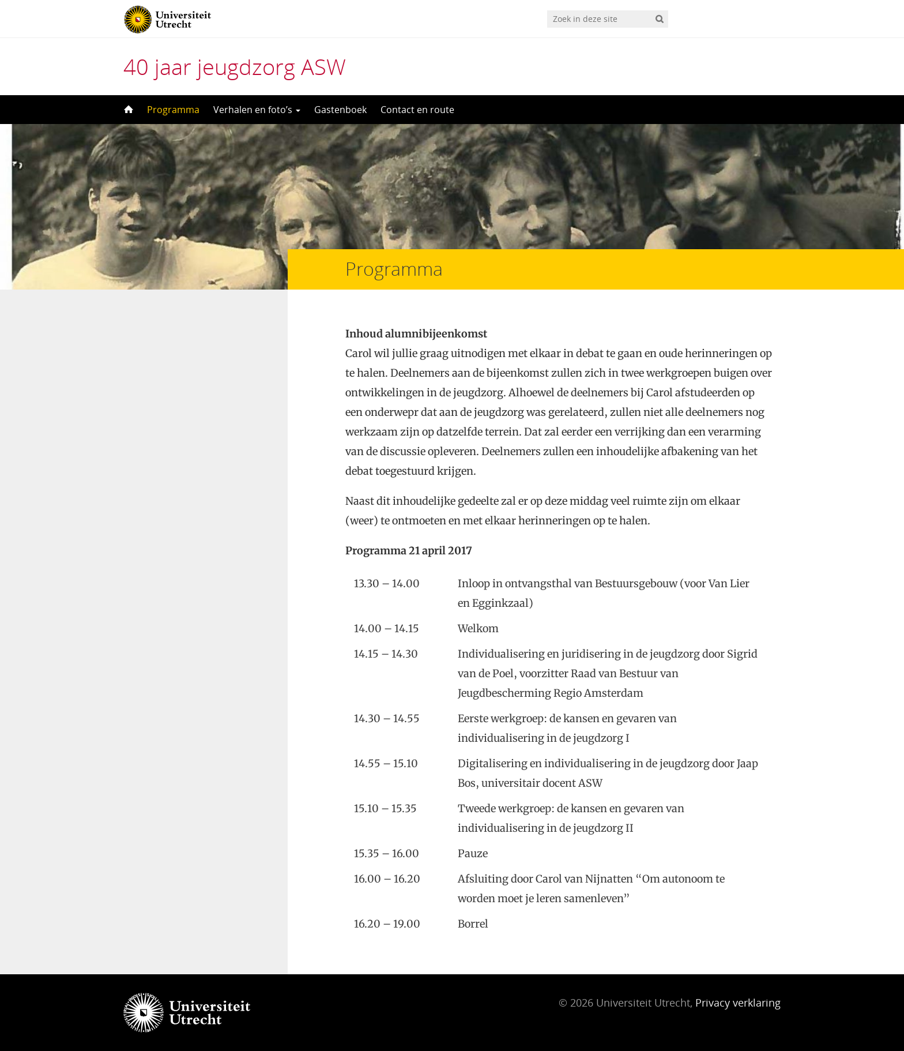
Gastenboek (340, 109)
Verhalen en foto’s (256, 109)
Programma (173, 109)
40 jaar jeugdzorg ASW (234, 66)
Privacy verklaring (738, 1002)
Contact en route (417, 109)
